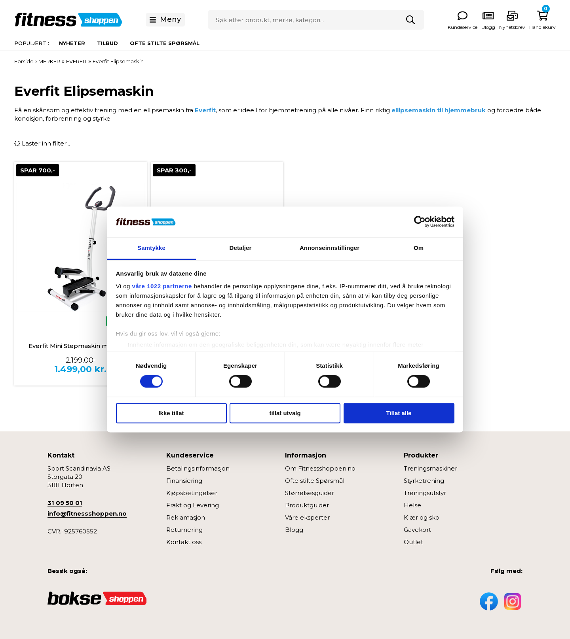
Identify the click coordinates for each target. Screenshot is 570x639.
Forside (24, 61)
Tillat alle (399, 413)
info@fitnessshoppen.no (87, 513)
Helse (412, 505)
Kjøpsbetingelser (191, 493)
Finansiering (184, 480)
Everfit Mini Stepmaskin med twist (80, 346)
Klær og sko (421, 517)
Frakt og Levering (192, 505)
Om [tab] (419, 247)
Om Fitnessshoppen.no (320, 468)
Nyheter (72, 43)
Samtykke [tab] (151, 247)
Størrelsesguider (309, 493)
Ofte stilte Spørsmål (314, 480)
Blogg (294, 529)
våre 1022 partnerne (162, 286)
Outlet (413, 542)
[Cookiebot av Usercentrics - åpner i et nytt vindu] (419, 222)
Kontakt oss (183, 542)
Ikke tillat (171, 413)
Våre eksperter (307, 517)
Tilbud (107, 43)
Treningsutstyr (425, 493)
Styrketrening (424, 480)
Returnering (184, 529)
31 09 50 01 (65, 503)
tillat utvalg (284, 413)
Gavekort (417, 529)
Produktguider (307, 505)
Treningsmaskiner (430, 468)
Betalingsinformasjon (198, 468)
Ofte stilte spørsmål (165, 43)
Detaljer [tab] (241, 247)
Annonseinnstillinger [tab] (329, 247)
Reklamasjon (185, 517)
